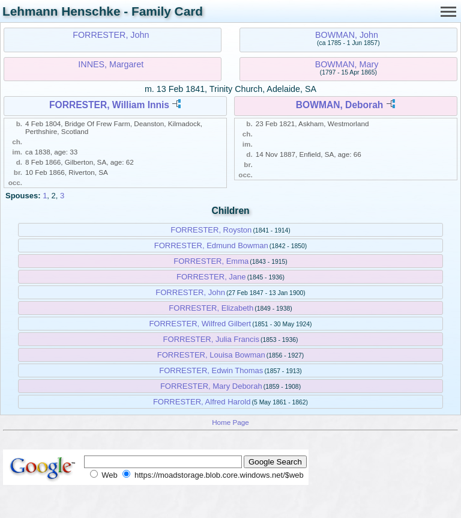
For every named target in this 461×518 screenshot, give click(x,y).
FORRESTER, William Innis (109, 105)
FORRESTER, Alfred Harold (202, 401)
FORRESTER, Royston (211, 229)
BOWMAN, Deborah (340, 105)
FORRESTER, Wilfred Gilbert (200, 323)
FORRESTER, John (111, 35)
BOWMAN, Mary (347, 64)
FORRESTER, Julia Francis (211, 339)
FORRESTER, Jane (211, 276)
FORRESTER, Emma (211, 261)
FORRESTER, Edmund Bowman (211, 245)
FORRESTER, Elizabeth (211, 307)
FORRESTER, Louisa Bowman (211, 354)
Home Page (230, 422)
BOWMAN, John (346, 35)
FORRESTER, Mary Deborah (211, 386)
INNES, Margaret (110, 64)
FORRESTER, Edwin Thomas (211, 370)
